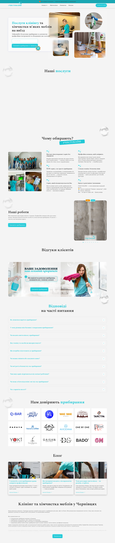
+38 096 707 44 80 (101, 5)
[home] (15, 4)
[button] (45, 5)
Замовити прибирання (17, 225)
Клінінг (44, 5)
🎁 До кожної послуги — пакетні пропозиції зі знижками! (57, 2)
